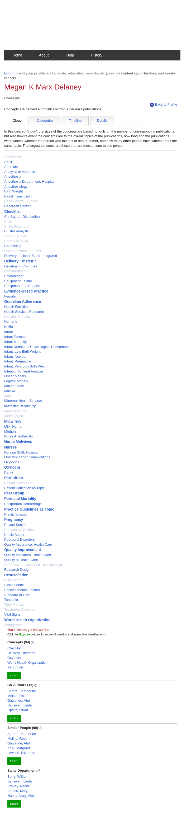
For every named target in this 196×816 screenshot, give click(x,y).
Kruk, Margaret (18, 748)
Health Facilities (16, 307)
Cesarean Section (17, 206)
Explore (14, 675)
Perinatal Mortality (20, 499)
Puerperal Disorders (19, 539)
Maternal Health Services (23, 401)
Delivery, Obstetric (20, 261)
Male (8, 396)
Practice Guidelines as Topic (29, 509)
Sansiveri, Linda (19, 705)
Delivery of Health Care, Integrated (30, 256)
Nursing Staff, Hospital (21, 452)
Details (102, 120)
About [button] (44, 55)
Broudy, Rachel (19, 786)
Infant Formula (15, 337)
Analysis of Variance (19, 172)
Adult (8, 162)
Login (8, 73)
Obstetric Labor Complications (27, 457)
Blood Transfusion (18, 196)
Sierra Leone (14, 585)
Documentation (15, 271)
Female (10, 296)
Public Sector (14, 535)
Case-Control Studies (20, 201)
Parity (8, 472)
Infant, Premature (17, 361)
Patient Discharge (17, 483)
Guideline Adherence (22, 301)
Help (70, 55)
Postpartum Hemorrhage (23, 504)
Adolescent (12, 157)
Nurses (10, 447)
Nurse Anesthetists (18, 436)
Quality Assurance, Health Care (28, 544)
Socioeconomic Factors (22, 590)
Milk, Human (13, 426)
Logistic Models (16, 381)
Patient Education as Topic (24, 488)
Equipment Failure (18, 281)
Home (17, 55)
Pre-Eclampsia (15, 514)
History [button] (96, 55)
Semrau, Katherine (21, 691)
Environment (13, 276)
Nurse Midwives (18, 442)
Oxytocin (12, 467)
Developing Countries (20, 266)
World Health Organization (27, 620)
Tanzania (11, 600)
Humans (10, 321)
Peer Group (14, 493)
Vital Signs (12, 614)
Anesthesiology (15, 186)
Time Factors (14, 605)
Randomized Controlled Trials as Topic (33, 565)
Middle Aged (13, 416)
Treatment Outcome (19, 609)
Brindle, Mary (17, 791)
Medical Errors (15, 411)
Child (8, 221)
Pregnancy (13, 519)
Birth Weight (13, 191)
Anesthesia (12, 176)
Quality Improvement (22, 550)
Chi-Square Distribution (22, 217)
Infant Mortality (15, 342)
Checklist (12, 211)
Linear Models (15, 376)
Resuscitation (16, 575)
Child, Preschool (16, 226)
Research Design (17, 570)
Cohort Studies (15, 236)
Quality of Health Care (21, 560)
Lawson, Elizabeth (21, 753)
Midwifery (12, 421)
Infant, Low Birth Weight (22, 351)
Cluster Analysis (16, 231)
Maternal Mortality (20, 406)
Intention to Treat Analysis (24, 371)
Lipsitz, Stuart (17, 710)
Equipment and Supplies (22, 286)
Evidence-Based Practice (26, 291)
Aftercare (11, 167)
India (8, 327)
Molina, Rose (17, 696)
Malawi (9, 391)
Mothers (10, 431)
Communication (16, 241)
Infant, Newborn (16, 357)
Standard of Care (17, 595)
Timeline (75, 120)
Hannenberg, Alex (21, 796)
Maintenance (14, 386)
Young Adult (13, 625)
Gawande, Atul (18, 700)
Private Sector (15, 525)
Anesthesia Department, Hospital (29, 181)
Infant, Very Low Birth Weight (26, 366)
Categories (45, 120)
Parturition (13, 478)
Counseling (12, 246)
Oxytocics (11, 462)
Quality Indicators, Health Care (27, 555)
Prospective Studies (19, 530)
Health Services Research (24, 312)
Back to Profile (163, 104)
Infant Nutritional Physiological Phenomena (37, 347)
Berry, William (17, 777)
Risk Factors (13, 580)
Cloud (17, 120)
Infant (8, 332)
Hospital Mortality (17, 317)
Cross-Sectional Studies (22, 251)
